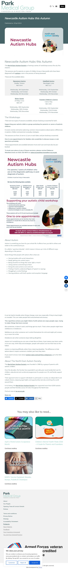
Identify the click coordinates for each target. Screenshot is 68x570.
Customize (11, 562)
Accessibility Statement (10, 521)
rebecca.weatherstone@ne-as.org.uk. (43, 152)
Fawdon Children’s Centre (48, 99)
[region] (23, 557)
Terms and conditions (10, 513)
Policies (5, 509)
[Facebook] (9, 398)
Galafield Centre (48, 81)
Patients (6, 524)
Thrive (40, 567)
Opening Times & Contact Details (13, 506)
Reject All (23, 562)
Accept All (35, 562)
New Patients (7, 527)
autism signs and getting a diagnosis (39, 355)
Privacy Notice (7, 516)
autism (17, 73)
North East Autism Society (17, 65)
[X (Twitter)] (20, 398)
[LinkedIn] (29, 398)
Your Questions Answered (11, 532)
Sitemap (5, 519)
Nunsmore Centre (19, 81)
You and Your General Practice (12, 535)
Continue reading (11, 448)
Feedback (6, 529)
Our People (6, 504)
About (5, 501)
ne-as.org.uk (20, 391)
